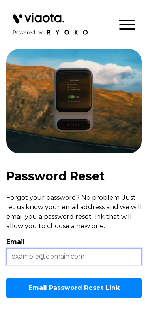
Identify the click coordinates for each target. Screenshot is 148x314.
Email (15, 242)
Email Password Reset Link (74, 287)
